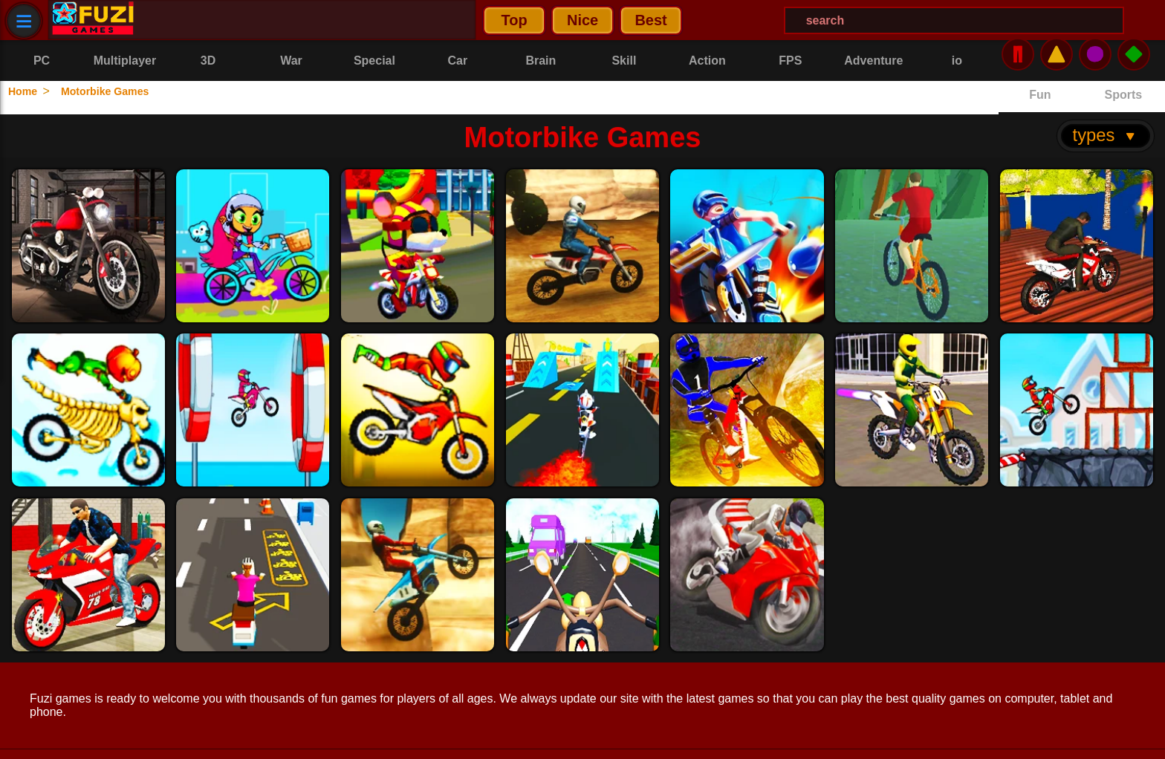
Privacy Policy (70, 737)
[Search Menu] (619, 20)
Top (179, 20)
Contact (162, 737)
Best (315, 20)
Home (27, 91)
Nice (247, 20)
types (1105, 101)
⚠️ (1056, 19)
